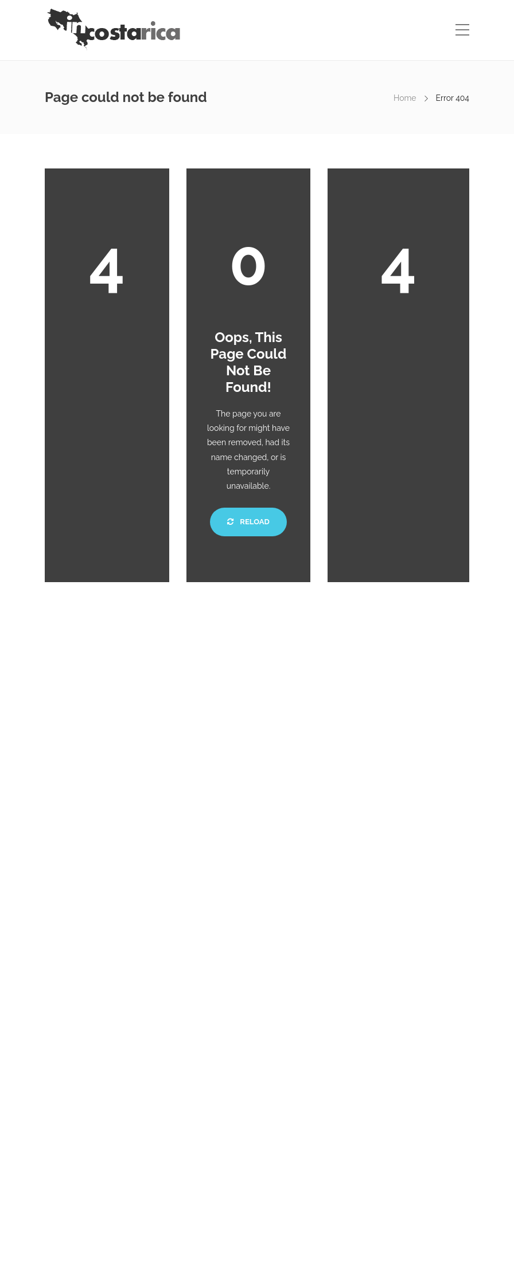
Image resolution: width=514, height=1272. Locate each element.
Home (405, 98)
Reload (248, 521)
